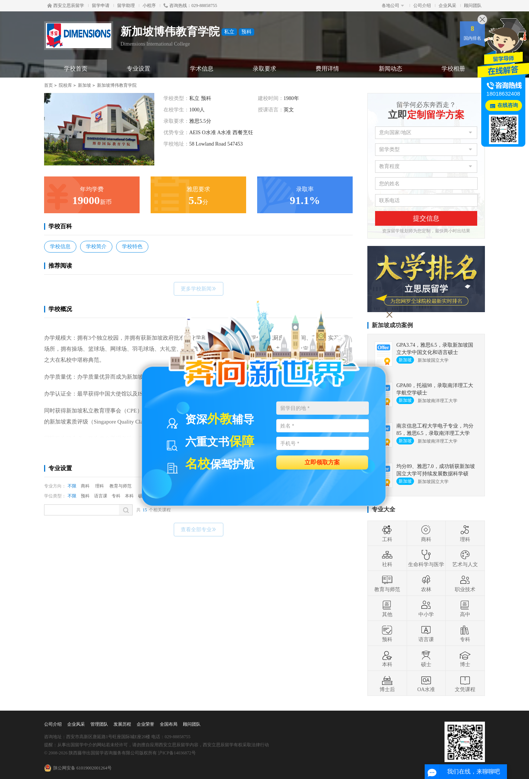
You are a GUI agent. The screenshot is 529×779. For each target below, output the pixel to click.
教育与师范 (120, 486)
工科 (387, 533)
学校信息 (60, 246)
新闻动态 (390, 68)
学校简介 (96, 246)
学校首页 (75, 68)
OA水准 (426, 683)
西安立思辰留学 (65, 5)
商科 (85, 486)
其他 (387, 608)
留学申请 (100, 5)
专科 (116, 496)
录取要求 (264, 68)
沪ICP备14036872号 (177, 752)
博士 (465, 658)
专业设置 (138, 68)
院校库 (65, 85)
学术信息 (201, 68)
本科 (129, 496)
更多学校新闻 (198, 289)
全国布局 (168, 724)
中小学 (426, 608)
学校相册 (453, 68)
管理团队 (99, 724)
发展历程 (122, 724)
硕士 (426, 658)
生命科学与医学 (426, 558)
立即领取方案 (322, 461)
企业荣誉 (145, 724)
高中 (465, 608)
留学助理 (126, 5)
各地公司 (393, 5)
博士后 (387, 683)
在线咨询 (507, 105)
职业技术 (465, 583)
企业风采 (447, 5)
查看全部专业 (198, 529)
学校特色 (132, 246)
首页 (48, 85)
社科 (387, 558)
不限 (72, 486)
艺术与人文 (465, 558)
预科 (85, 496)
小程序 (149, 5)
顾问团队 (473, 5)
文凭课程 (465, 683)
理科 (99, 486)
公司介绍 (422, 5)
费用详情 (327, 68)
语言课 (100, 496)
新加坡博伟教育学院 (117, 85)
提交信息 (426, 218)
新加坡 (84, 85)
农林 (426, 583)
